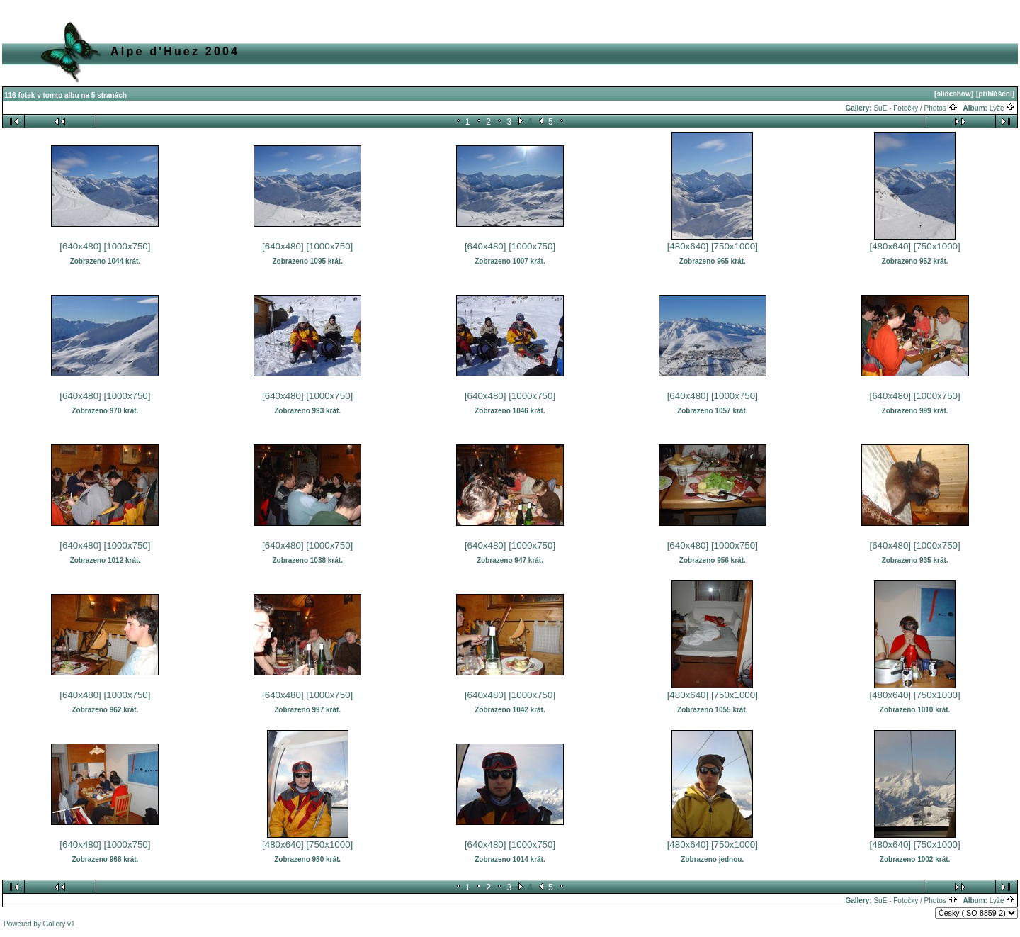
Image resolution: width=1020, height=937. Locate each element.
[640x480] (80, 246)
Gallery (54, 924)
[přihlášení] (995, 94)
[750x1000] (734, 246)
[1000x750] (127, 246)
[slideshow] (953, 94)
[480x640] (688, 246)
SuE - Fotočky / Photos (915, 108)
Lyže (1003, 108)
